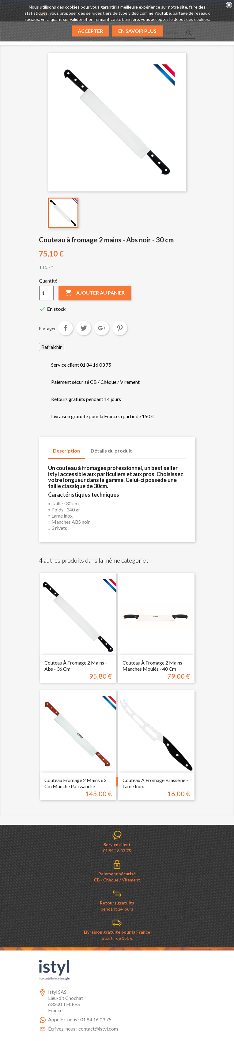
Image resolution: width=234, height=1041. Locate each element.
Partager (65, 328)
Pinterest (119, 328)
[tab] (143, 447)
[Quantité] (46, 293)
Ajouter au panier (95, 293)
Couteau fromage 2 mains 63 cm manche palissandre (75, 783)
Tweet (83, 328)
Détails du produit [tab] (111, 450)
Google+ (101, 328)
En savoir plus (137, 31)
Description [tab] (66, 450)
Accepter (90, 31)
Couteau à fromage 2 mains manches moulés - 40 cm (152, 666)
